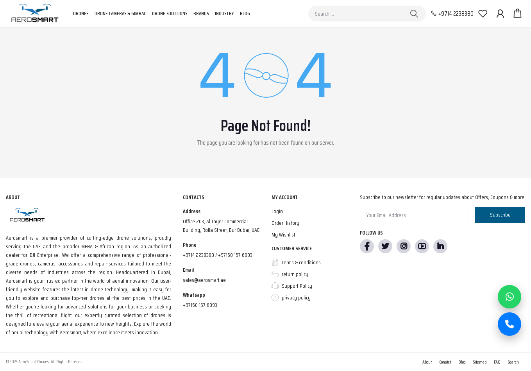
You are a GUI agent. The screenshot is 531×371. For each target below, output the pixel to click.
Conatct (445, 362)
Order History (285, 223)
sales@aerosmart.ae (204, 280)
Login (277, 211)
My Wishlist (283, 234)
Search (513, 362)
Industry (224, 13)
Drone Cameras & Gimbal (120, 13)
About (427, 362)
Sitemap (479, 362)
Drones (80, 13)
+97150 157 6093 (200, 305)
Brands (201, 13)
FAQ (497, 362)
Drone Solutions (169, 13)
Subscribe (500, 214)
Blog (245, 13)
